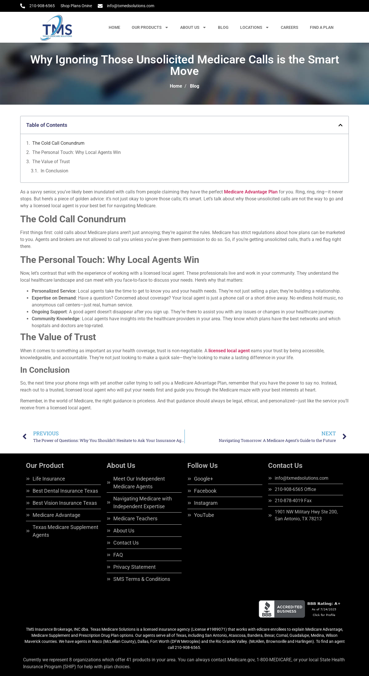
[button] (340, 125)
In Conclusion (54, 171)
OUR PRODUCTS (150, 27)
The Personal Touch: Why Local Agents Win (76, 152)
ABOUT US (193, 27)
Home (176, 86)
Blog (194, 86)
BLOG (223, 27)
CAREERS (289, 27)
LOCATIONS (254, 27)
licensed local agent (229, 350)
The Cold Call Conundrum (58, 143)
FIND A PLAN (322, 27)
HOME (114, 27)
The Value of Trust (51, 161)
